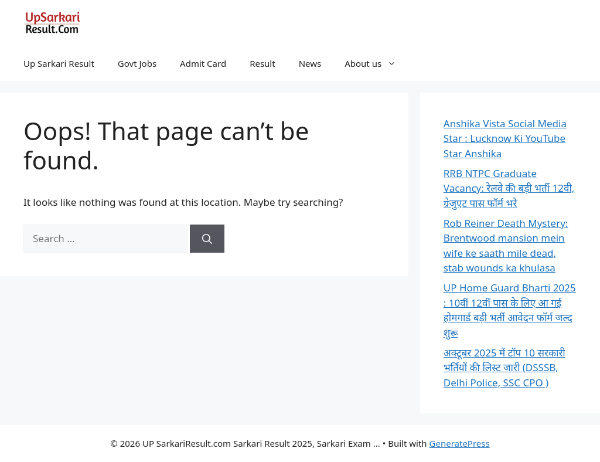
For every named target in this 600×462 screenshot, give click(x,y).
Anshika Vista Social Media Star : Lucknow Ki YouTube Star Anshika (505, 138)
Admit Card (203, 63)
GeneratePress (459, 443)
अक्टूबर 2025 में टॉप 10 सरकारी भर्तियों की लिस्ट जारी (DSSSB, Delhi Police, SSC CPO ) (504, 367)
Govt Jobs (137, 63)
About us (376, 63)
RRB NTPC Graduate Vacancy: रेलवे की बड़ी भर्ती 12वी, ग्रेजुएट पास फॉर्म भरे (509, 188)
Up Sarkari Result (58, 63)
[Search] (207, 239)
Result (262, 63)
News (310, 63)
